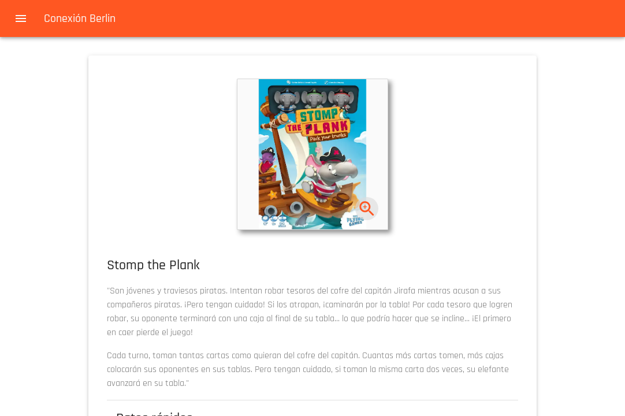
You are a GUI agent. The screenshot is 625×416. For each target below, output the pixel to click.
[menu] (21, 18)
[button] (312, 154)
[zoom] (367, 209)
